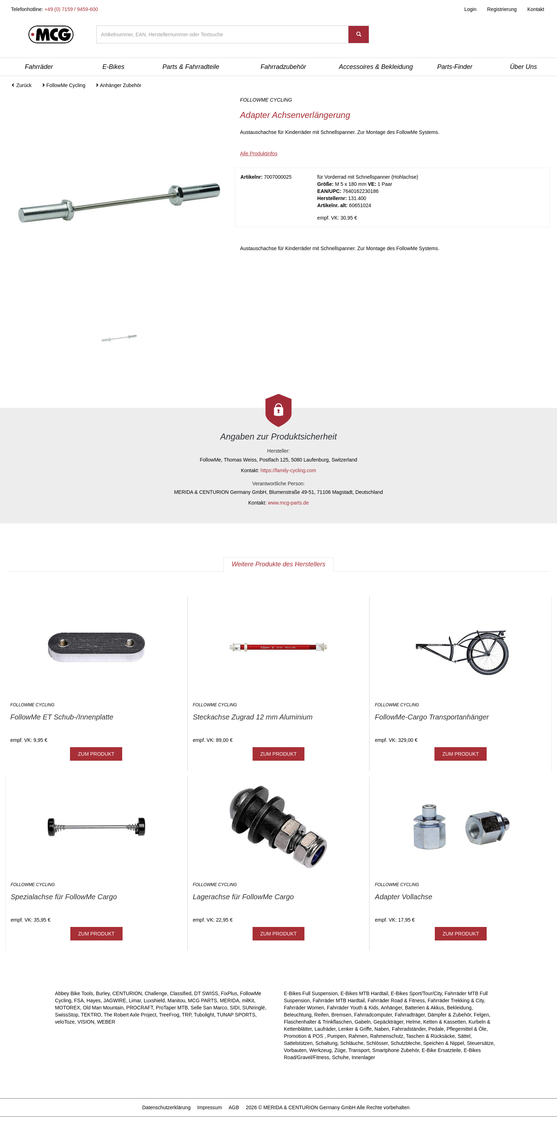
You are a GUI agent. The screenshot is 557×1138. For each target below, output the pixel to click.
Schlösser (377, 1043)
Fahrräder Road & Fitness (396, 1000)
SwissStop (66, 1015)
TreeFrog (169, 1015)
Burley (103, 993)
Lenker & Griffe (355, 1029)
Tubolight (204, 1015)
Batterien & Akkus (424, 1007)
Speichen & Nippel (443, 1043)
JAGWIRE (114, 1000)
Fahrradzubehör (283, 66)
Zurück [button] (21, 85)
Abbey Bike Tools (74, 993)
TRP (186, 1015)
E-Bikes (113, 66)
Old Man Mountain (103, 1007)
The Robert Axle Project (130, 1015)
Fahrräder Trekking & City (456, 1000)
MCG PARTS (202, 1000)
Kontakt (536, 9)
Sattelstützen (298, 1043)
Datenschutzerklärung (166, 1107)
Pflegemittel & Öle (466, 1029)
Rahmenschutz (386, 1036)
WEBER (106, 1022)
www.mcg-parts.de (288, 503)
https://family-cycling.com (288, 470)
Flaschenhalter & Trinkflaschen (318, 1022)
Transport (358, 1050)
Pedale (436, 1029)
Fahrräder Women (304, 1007)
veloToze (65, 1022)
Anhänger (391, 1007)
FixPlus (229, 993)
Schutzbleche (405, 1043)
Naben (381, 1029)
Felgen (481, 1015)
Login (470, 9)
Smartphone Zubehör (395, 1050)
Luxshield (154, 1000)
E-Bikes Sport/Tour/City (416, 993)
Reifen (321, 1015)
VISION (85, 1022)
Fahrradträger (410, 1015)
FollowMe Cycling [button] (64, 85)
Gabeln (363, 1022)
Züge (340, 1050)
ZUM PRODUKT (96, 754)
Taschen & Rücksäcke (430, 1036)
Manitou (176, 1000)
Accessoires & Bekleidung (376, 66)
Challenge (156, 993)
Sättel (464, 1036)
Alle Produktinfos (258, 153)
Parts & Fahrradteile (190, 66)
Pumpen (336, 1036)
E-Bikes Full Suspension (311, 993)
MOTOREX (67, 1007)
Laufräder (324, 1029)
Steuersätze (480, 1043)
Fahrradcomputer (373, 1015)
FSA (79, 1000)
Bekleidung (459, 1007)
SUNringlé (253, 1007)
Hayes (94, 1000)
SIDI (234, 1007)
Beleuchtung (298, 1015)
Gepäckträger (388, 1022)
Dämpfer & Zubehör (449, 1015)
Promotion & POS (304, 1036)
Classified (180, 993)
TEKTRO (91, 1015)
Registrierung (502, 9)
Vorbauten (295, 1050)
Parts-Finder (454, 66)
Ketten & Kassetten (444, 1022)
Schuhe (340, 1057)
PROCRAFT (139, 1007)
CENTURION (127, 993)
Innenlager (363, 1057)
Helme (413, 1022)
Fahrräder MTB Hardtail (339, 1000)
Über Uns (523, 66)
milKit (248, 1000)
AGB (233, 1107)
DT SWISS (206, 993)
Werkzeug (320, 1050)
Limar (135, 1000)
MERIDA (229, 1000)
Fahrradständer (409, 1029)
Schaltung (326, 1043)
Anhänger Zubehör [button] (118, 85)
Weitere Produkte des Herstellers (278, 564)
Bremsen (341, 1015)
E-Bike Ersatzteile (441, 1050)
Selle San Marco (209, 1007)
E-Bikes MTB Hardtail (364, 993)
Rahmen (357, 1036)
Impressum (209, 1107)
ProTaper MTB (172, 1007)
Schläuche (351, 1043)
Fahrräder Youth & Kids (352, 1007)
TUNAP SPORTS (236, 1015)
